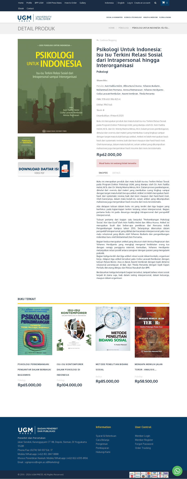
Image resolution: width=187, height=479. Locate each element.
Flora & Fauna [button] (165, 17)
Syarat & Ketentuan (106, 436)
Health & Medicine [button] (150, 17)
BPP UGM (39, 3)
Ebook (21, 8)
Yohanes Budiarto (151, 86)
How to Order (71, 3)
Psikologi (124, 28)
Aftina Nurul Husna (132, 86)
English (121, 3)
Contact (30, 8)
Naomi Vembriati (130, 93)
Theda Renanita (146, 93)
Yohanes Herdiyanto (154, 89)
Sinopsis (103, 172)
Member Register (144, 440)
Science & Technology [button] (133, 17)
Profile (29, 3)
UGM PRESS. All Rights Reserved (47, 474)
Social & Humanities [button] (114, 17)
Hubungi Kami (103, 452)
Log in (130, 3)
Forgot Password (144, 444)
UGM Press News (54, 3)
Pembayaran (102, 448)
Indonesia (109, 3)
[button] (105, 15)
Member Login (142, 436)
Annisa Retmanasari (133, 89)
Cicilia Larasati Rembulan (109, 93)
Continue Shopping (107, 40)
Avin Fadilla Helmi (113, 86)
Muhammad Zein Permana (109, 89)
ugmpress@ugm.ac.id (36, 462)
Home (20, 3)
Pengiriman (102, 444)
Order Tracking (143, 448)
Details (117, 172)
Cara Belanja (102, 440)
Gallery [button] (83, 3)
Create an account (142, 3)
